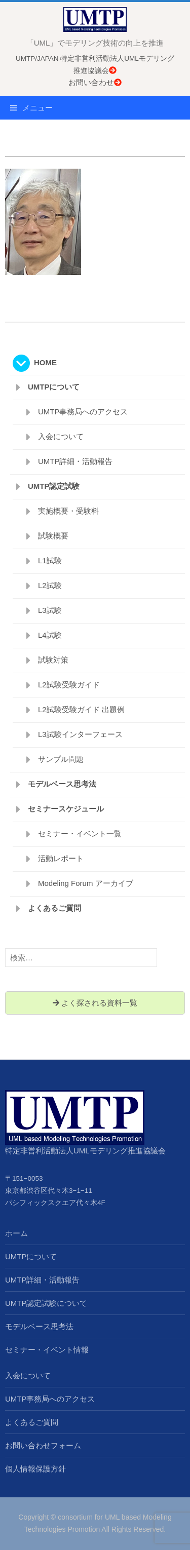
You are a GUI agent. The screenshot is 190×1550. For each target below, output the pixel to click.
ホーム (16, 1233)
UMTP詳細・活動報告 (75, 461)
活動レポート (61, 858)
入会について (61, 436)
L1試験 (50, 560)
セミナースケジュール (66, 808)
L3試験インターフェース (80, 734)
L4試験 (50, 635)
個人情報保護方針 (35, 1468)
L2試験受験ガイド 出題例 (81, 709)
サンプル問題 (61, 759)
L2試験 (50, 585)
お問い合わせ (95, 82)
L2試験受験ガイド (69, 684)
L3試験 (50, 610)
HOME (45, 362)
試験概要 (53, 535)
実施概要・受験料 (68, 511)
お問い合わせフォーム (43, 1445)
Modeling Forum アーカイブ (85, 883)
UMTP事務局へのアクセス (83, 411)
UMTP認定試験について (46, 1303)
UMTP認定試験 (54, 486)
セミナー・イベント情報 (47, 1349)
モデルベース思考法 (62, 784)
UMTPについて (54, 386)
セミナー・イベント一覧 (80, 833)
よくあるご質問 (54, 908)
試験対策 (53, 659)
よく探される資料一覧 (95, 1002)
